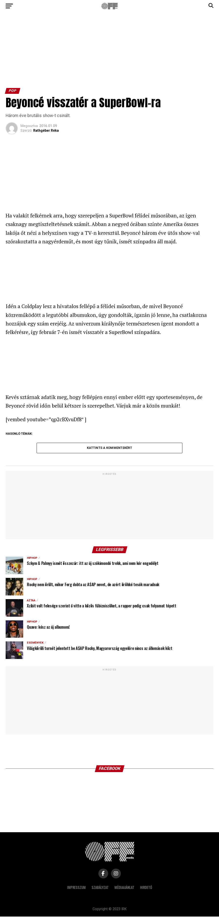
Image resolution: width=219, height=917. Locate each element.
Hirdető (146, 887)
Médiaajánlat (124, 887)
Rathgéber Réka (46, 130)
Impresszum (76, 887)
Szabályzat (100, 887)
